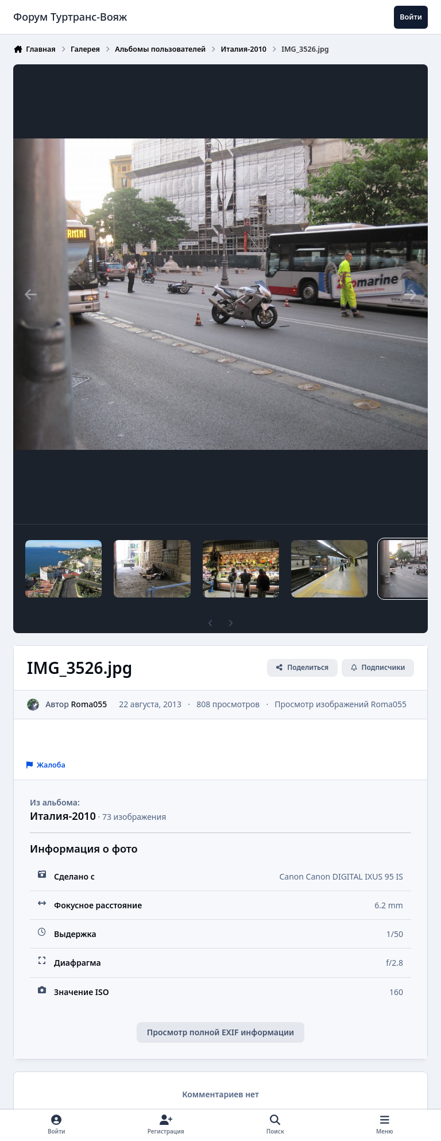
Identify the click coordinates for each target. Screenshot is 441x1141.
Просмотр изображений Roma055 (340, 704)
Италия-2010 (63, 816)
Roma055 (89, 704)
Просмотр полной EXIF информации (220, 1032)
